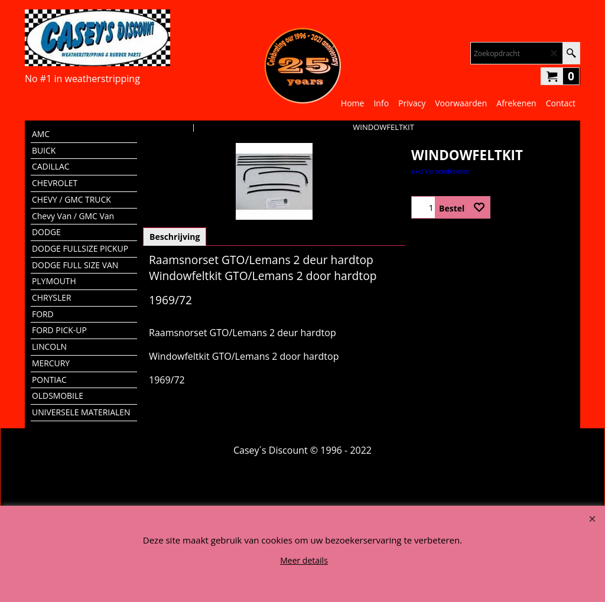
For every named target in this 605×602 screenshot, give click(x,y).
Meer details (304, 560)
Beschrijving (174, 236)
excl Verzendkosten (440, 171)
